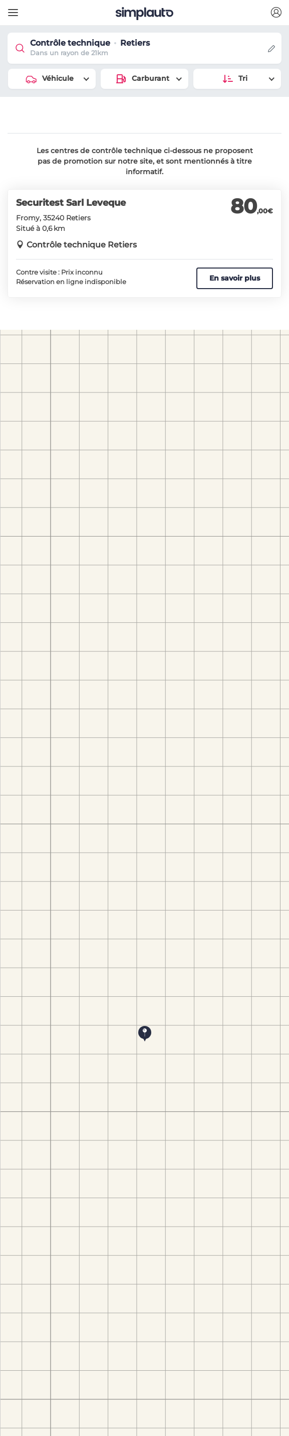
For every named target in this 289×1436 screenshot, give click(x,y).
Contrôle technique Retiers (82, 244)
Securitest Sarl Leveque (71, 202)
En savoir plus (234, 278)
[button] (275, 13)
